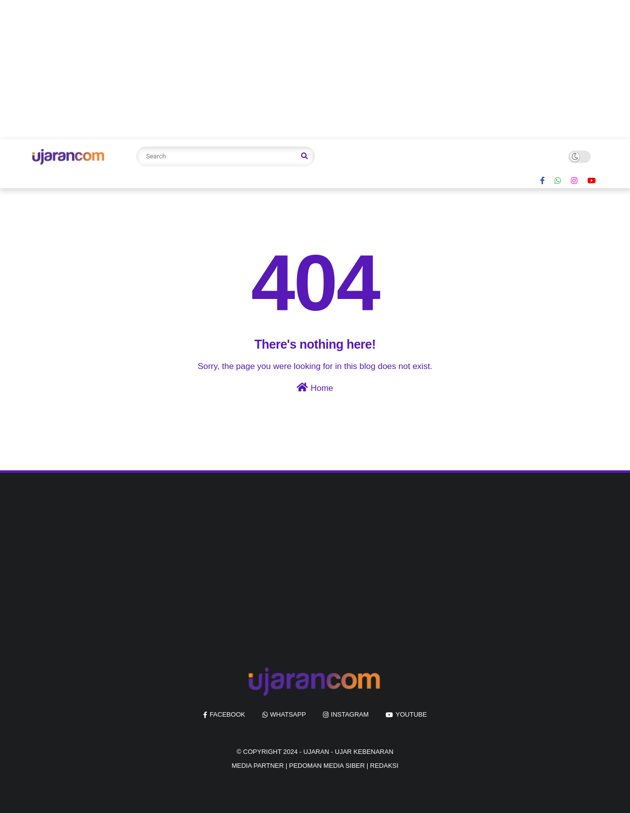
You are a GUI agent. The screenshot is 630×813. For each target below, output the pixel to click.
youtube (411, 714)
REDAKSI (384, 765)
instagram (350, 714)
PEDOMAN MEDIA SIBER (327, 765)
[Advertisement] (298, 69)
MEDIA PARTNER (258, 765)
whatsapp (288, 714)
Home (315, 387)
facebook (227, 714)
